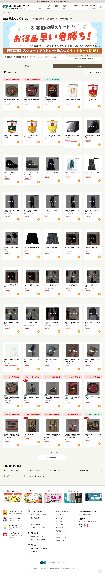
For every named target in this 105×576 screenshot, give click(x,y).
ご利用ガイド (85, 5)
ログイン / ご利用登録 (91, 8)
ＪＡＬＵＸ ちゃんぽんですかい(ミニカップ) (52, 136)
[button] (102, 496)
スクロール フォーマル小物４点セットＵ (11, 248)
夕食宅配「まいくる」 (61, 531)
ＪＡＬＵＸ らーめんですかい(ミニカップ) (31, 136)
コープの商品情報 (35, 524)
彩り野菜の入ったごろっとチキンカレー (93, 435)
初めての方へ (77, 5)
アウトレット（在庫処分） (35, 471)
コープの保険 (59, 524)
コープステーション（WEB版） (39, 548)
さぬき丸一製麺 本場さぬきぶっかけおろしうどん (52, 397)
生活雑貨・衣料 (84, 471)
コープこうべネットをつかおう (39, 515)
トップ (40, 8)
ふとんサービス (60, 515)
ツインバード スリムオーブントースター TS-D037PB (72, 136)
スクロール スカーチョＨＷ (51, 173)
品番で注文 (64, 8)
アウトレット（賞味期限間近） (11, 471)
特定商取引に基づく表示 (68, 568)
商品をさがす (56, 8)
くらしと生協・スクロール (36, 476)
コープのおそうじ (61, 534)
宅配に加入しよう (35, 518)
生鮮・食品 (57, 471)
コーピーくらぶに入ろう (37, 536)
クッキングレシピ (35, 552)
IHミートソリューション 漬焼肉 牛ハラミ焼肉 (72, 397)
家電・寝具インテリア (9, 476)
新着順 (27, 66)
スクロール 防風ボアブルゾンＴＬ (72, 248)
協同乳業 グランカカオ (50, 99)
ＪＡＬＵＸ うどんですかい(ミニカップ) (93, 100)
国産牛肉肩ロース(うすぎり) (31, 99)
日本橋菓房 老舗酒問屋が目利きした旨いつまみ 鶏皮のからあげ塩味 (52, 436)
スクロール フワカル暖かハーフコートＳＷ (52, 323)
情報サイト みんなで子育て (38, 540)
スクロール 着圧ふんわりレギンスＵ (31, 360)
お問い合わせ (44, 568)
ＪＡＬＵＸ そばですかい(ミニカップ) (11, 136)
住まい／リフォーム (61, 537)
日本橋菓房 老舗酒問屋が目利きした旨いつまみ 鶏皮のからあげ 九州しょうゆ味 (72, 436)
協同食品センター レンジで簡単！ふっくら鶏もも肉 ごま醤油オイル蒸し (11, 436)
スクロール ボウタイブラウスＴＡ (92, 323)
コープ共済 (59, 521)
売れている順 (77, 66)
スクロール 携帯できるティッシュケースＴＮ (52, 360)
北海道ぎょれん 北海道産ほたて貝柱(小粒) (11, 397)
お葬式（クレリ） (60, 541)
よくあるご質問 (93, 5)
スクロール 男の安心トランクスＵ (31, 248)
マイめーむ (48, 8)
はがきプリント (60, 518)
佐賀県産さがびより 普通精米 (72, 99)
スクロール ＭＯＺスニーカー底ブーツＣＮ (92, 136)
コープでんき (59, 528)
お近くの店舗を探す (84, 515)
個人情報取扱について (55, 568)
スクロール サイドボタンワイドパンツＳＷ (11, 210)
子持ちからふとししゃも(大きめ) (31, 397)
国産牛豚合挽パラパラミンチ (11, 99)
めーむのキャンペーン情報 (38, 528)
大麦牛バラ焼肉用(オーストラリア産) (92, 397)
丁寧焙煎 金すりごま (30, 434)
